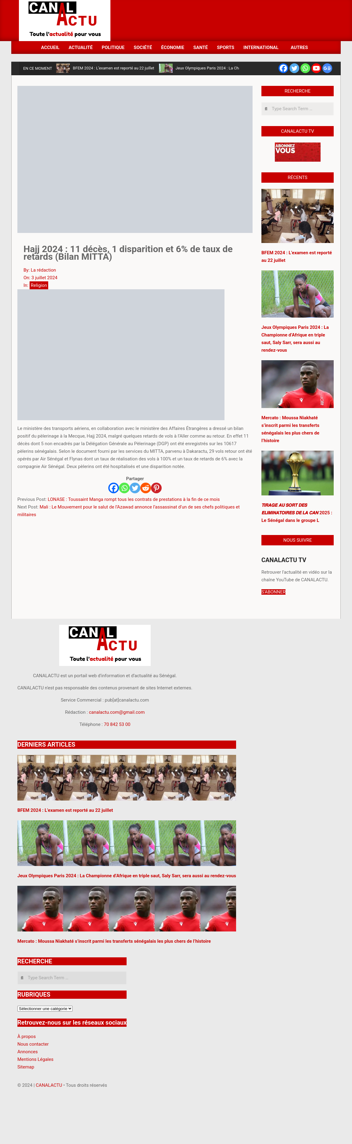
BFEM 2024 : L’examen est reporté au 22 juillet (113, 68)
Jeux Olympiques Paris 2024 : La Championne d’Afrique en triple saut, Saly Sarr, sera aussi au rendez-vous (126, 875)
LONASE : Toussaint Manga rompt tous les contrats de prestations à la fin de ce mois (134, 499)
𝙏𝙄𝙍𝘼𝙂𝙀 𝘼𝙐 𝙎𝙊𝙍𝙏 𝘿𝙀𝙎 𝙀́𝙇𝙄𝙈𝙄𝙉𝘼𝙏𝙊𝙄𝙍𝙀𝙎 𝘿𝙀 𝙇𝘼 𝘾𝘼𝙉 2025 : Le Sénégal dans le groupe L (296, 512)
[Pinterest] (156, 488)
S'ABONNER (273, 592)
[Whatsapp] (124, 488)
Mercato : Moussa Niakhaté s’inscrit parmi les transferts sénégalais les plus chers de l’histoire (114, 941)
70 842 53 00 (117, 724)
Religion (39, 285)
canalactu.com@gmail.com (117, 712)
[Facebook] (113, 488)
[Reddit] (145, 488)
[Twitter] (135, 488)
